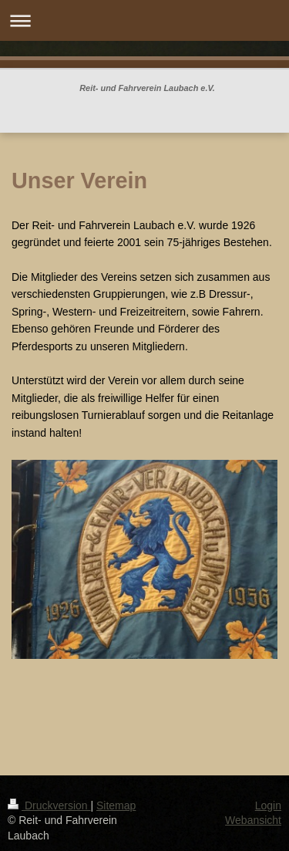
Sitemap (116, 805)
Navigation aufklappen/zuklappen (144, 20)
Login (268, 805)
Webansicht (253, 820)
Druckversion (49, 805)
